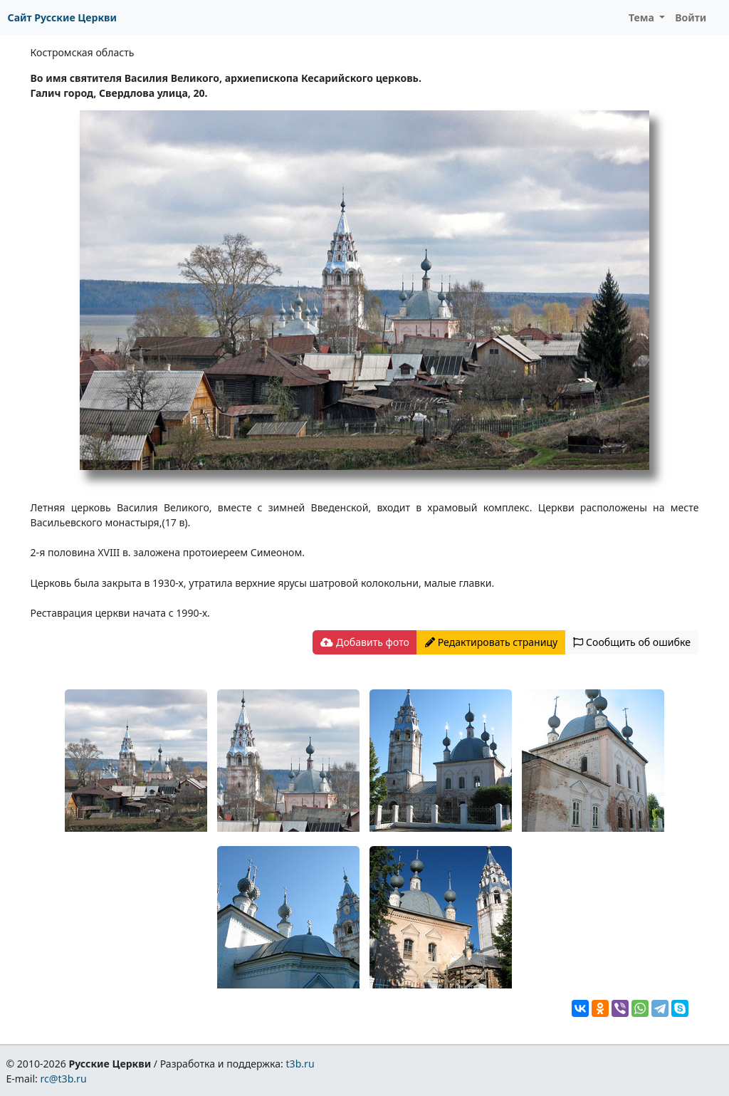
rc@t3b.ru (64, 1078)
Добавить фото (364, 642)
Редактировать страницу (491, 642)
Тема (643, 17)
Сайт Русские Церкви (62, 17)
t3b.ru (300, 1063)
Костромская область (83, 52)
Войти (690, 17)
